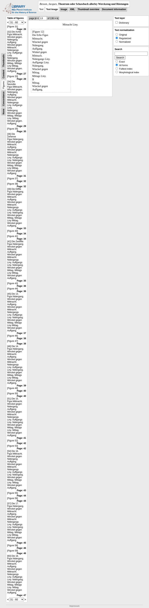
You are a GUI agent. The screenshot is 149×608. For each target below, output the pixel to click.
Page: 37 (21, 333)
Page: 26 (21, 29)
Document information (114, 9)
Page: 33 (21, 228)
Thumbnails (3, 60)
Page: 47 (21, 595)
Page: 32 (21, 181)
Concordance (3, 99)
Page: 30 (21, 131)
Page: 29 (21, 126)
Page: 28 (21, 79)
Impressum (74, 606)
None (3, 111)
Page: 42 (21, 443)
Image (64, 9)
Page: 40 (21, 391)
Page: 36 (21, 286)
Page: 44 (21, 495)
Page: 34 (21, 233)
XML (72, 9)
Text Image (52, 9)
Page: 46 (21, 548)
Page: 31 (21, 176)
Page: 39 (21, 385)
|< (36, 18)
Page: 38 (21, 338)
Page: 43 (21, 490)
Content (3, 74)
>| (57, 18)
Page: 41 (21, 438)
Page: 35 (21, 280)
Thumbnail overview (88, 9)
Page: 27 (21, 73)
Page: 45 (21, 543)
